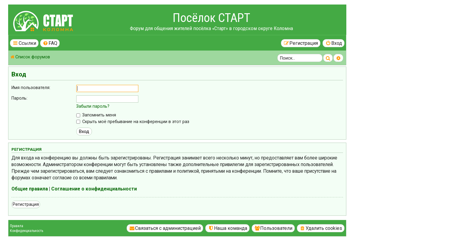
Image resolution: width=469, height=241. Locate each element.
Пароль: (19, 98)
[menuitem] (50, 43)
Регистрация (26, 204)
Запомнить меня (96, 115)
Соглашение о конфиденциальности (94, 189)
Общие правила (29, 189)
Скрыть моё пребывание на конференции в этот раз (132, 121)
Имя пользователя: (30, 87)
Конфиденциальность (26, 231)
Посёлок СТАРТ (211, 18)
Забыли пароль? (92, 106)
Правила (16, 226)
